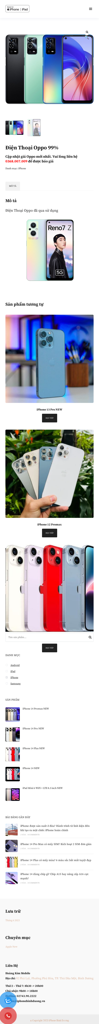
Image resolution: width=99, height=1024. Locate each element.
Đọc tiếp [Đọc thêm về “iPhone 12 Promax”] (50, 533)
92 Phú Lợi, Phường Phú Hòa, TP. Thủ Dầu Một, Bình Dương (54, 978)
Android (15, 665)
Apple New (11, 946)
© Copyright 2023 (39, 1020)
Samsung (15, 683)
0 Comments (33, 835)
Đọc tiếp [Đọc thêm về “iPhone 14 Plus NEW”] (50, 648)
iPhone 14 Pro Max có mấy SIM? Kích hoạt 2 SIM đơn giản (55, 844)
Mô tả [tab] (12, 186)
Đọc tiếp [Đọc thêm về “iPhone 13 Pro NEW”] (50, 418)
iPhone (22, 168)
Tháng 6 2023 (12, 920)
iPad (12, 671)
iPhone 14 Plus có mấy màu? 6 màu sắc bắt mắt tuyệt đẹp (55, 860)
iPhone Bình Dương (59, 1020)
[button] (87, 32)
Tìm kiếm (90, 638)
